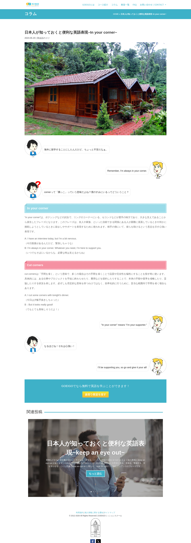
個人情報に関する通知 (94, 512)
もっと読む (95, 474)
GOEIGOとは (88, 5)
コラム (114, 5)
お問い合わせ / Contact (152, 5)
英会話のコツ (43, 38)
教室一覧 (125, 5)
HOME (116, 14)
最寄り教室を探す (95, 394)
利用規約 (80, 512)
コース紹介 (103, 5)
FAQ (135, 5)
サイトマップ (109, 512)
